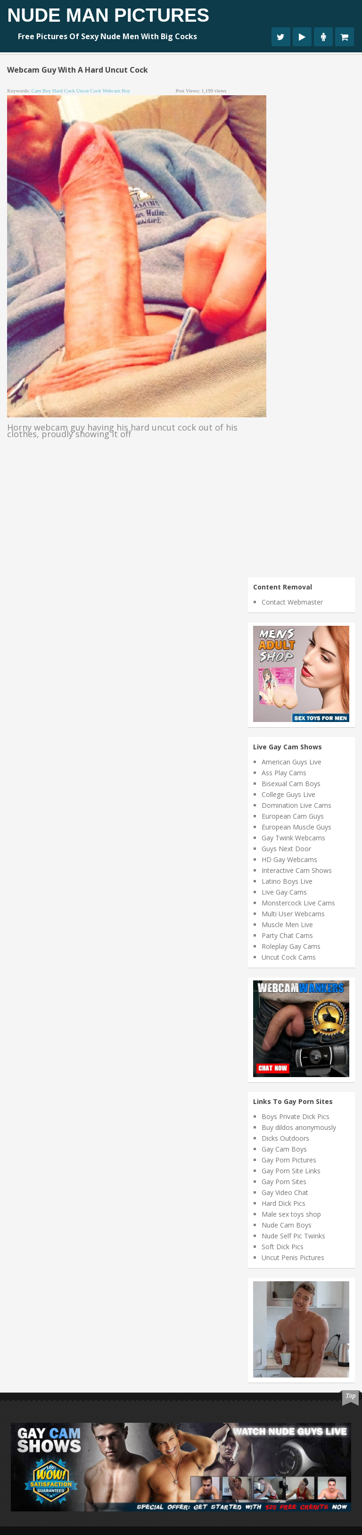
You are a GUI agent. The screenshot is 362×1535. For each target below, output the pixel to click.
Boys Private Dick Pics (295, 1116)
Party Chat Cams (287, 935)
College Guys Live (288, 794)
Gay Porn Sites (284, 1181)
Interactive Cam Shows (297, 870)
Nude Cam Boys (287, 1224)
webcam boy (116, 90)
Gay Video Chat (285, 1192)
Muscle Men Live (287, 924)
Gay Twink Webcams (293, 837)
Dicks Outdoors (285, 1138)
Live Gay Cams (284, 892)
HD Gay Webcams (289, 859)
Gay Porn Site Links (291, 1170)
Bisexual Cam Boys (291, 783)
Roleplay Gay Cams (291, 946)
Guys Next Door (286, 848)
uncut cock (88, 90)
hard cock (63, 90)
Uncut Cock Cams (289, 957)
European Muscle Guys (296, 826)
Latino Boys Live (287, 881)
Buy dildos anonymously (299, 1127)
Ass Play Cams (284, 772)
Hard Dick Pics (283, 1203)
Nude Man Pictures (108, 15)
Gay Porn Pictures (289, 1159)
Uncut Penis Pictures (293, 1257)
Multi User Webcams (293, 913)
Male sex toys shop (291, 1214)
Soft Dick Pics (283, 1246)
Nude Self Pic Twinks (293, 1235)
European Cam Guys (293, 816)
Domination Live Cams (296, 805)
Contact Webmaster (292, 601)
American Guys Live (291, 761)
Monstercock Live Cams (298, 902)
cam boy (41, 90)
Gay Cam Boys (284, 1149)
